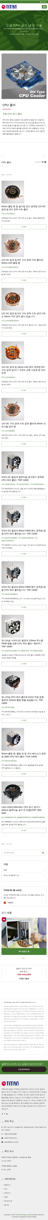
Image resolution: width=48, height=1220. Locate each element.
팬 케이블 (14, 1047)
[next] (44, 156)
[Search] (21, 852)
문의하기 (11, 1049)
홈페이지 (7, 1185)
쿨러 (35, 1044)
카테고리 (17, 34)
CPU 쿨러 (35, 34)
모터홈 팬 (24, 1044)
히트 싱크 (32, 1047)
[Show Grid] (42, 162)
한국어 (44, 2)
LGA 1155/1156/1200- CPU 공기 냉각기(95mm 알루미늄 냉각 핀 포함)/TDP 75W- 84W (21, 810)
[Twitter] (4, 1114)
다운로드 (8, 902)
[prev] (3, 156)
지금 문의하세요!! (24, 1069)
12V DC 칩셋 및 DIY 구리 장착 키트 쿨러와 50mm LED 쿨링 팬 (22, 261)
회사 (5, 1189)
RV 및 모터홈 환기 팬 (11, 875)
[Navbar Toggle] (44, 7)
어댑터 (19, 1047)
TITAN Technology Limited (23, 1214)
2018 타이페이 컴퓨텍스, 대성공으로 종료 (16, 1157)
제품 (22, 34)
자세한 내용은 (24, 978)
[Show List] (45, 162)
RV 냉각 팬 (8, 1201)
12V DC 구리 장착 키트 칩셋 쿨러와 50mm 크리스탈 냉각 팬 (23, 425)
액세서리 (41, 1044)
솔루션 (6, 1205)
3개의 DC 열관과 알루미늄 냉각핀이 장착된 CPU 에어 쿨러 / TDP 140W (22, 478)
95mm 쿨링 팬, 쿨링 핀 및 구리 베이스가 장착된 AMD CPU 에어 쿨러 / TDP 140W (23, 755)
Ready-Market (32, 1217)
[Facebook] (2, 1114)
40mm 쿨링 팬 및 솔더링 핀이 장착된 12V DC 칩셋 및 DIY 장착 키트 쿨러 (23, 208)
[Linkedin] (7, 1114)
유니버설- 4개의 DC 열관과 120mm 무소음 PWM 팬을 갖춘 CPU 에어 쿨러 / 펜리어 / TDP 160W (22, 643)
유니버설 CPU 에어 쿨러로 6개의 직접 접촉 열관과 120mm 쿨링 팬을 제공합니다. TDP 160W (22, 700)
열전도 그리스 (7, 1047)
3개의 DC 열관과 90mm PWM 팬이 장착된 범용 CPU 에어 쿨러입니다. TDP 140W (23, 532)
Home (11, 34)
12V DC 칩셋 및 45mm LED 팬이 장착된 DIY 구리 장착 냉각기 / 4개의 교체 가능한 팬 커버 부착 (23, 370)
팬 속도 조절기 (26, 1047)
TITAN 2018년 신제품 (9, 1166)
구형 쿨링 (28, 34)
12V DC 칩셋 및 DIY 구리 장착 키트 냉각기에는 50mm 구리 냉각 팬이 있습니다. (23, 315)
